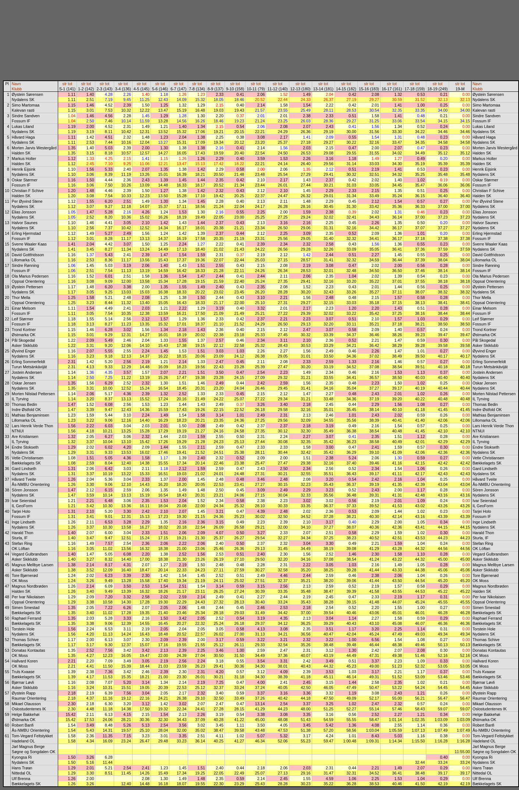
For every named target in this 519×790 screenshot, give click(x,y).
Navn (16, 83)
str (65, 83)
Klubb (17, 89)
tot (70, 83)
